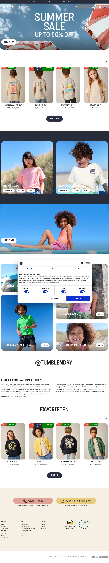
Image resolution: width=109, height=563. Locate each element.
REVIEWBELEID (4, 537)
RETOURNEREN (4, 528)
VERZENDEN (3, 526)
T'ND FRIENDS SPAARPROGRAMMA (28, 528)
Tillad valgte (54, 298)
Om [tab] (79, 268)
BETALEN (3, 524)
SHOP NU (9, 42)
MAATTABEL (3, 533)
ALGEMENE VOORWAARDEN (70, 557)
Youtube (43, 526)
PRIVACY (3, 535)
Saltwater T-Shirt (68, 106)
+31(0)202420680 (33, 501)
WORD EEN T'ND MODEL (26, 531)
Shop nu (9, 240)
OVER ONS (23, 522)
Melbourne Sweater (68, 463)
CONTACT (3, 540)
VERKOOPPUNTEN (25, 526)
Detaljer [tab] (54, 268)
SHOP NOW (54, 119)
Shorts (31, 190)
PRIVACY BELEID (84, 557)
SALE (34, 6)
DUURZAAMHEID (24, 524)
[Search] (83, 6)
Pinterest (43, 528)
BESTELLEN (3, 522)
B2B (21, 533)
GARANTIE (3, 531)
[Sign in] (93, 7)
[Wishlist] (97, 7)
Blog (22, 535)
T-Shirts (21, 190)
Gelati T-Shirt (96, 106)
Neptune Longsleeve (13, 463)
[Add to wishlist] (23, 69)
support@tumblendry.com (76, 501)
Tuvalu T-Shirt (41, 106)
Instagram (43, 522)
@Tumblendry (53, 363)
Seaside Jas (95, 463)
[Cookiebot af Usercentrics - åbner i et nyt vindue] (82, 263)
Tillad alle (78, 298)
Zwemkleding (9, 190)
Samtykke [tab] (30, 268)
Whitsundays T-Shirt (13, 106)
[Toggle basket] (100, 7)
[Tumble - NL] (10, 7)
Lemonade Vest (41, 463)
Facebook (43, 524)
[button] (106, 62)
